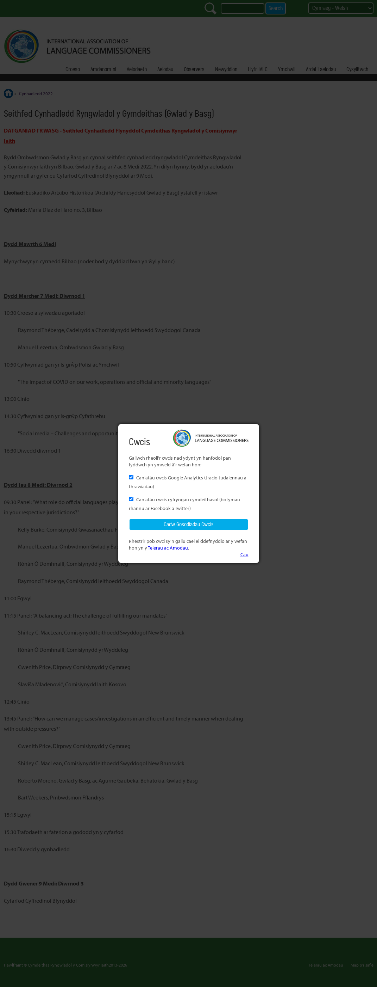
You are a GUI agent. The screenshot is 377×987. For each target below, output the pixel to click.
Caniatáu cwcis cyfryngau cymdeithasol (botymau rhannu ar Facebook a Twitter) (184, 503)
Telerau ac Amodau (168, 547)
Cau (244, 554)
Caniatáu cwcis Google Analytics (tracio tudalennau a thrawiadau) (187, 482)
